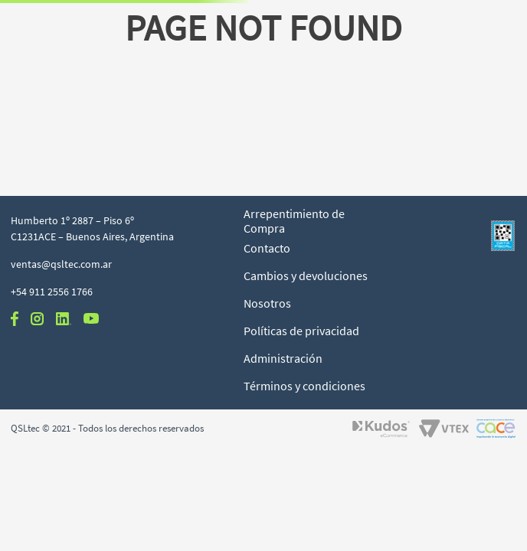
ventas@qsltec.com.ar (61, 264)
